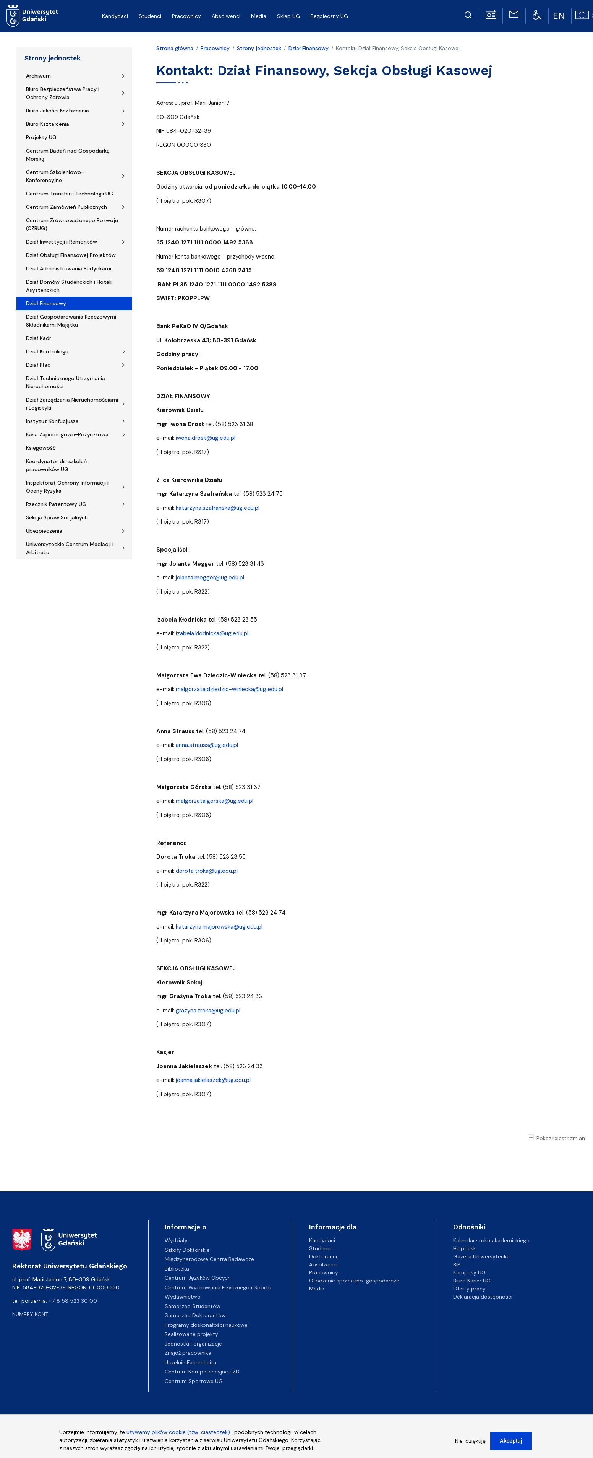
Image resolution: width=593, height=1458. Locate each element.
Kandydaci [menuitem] (115, 16)
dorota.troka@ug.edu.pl (207, 871)
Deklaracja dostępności (482, 1296)
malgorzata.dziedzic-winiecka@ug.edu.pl (229, 689)
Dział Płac (38, 364)
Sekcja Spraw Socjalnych (57, 517)
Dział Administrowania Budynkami (68, 268)
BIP (456, 1264)
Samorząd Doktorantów (195, 1315)
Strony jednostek (52, 58)
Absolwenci (323, 1264)
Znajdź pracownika (188, 1352)
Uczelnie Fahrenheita (190, 1362)
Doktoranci (323, 1256)
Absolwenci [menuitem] (226, 16)
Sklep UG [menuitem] (288, 16)
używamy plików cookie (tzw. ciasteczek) (178, 1434)
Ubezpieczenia (44, 530)
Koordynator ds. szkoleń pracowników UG (56, 465)
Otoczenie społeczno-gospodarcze (354, 1280)
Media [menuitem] (258, 16)
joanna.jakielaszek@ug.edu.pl (213, 1080)
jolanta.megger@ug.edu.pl (210, 577)
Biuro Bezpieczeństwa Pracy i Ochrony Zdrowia (62, 93)
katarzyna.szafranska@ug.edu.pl (217, 508)
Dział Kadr (38, 338)
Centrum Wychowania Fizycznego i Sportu (218, 1287)
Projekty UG (41, 137)
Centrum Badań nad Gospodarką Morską (68, 154)
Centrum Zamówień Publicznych (66, 206)
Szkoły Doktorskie (187, 1249)
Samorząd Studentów (192, 1306)
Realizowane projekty (191, 1334)
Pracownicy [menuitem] (186, 16)
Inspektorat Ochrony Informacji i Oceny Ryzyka (67, 486)
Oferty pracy (469, 1288)
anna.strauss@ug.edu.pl (207, 745)
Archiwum (38, 75)
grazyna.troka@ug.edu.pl (208, 1010)
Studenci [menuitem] (150, 16)
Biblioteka (177, 1268)
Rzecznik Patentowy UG (56, 504)
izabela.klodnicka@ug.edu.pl (212, 633)
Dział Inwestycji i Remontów (61, 241)
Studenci (320, 1248)
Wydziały (176, 1240)
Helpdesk (464, 1248)
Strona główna (174, 48)
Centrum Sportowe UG (194, 1381)
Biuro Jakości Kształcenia (57, 110)
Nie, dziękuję (470, 1443)
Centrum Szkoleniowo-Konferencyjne (55, 176)
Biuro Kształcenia (47, 123)
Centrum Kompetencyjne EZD (202, 1371)
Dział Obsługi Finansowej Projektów (71, 255)
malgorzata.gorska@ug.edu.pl (214, 801)
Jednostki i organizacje (193, 1343)
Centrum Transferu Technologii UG (69, 193)
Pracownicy (215, 48)
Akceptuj (511, 1443)
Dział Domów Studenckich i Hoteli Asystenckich (69, 285)
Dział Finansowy (46, 303)
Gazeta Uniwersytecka (481, 1256)
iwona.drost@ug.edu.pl (205, 438)
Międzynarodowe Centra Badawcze (209, 1259)
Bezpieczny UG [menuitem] (329, 16)
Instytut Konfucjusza (52, 421)
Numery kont (30, 1314)
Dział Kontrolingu (47, 351)
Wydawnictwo (183, 1296)
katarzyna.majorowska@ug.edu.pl (219, 927)
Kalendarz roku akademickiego (491, 1240)
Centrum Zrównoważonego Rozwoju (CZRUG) (72, 224)
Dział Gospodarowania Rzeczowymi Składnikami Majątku (71, 320)
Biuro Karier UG (472, 1280)
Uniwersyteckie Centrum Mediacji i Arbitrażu (69, 548)
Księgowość (41, 447)
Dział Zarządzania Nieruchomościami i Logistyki (72, 403)
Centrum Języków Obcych (198, 1277)
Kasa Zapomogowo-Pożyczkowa (67, 434)
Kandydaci (322, 1240)
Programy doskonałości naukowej (207, 1324)
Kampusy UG (469, 1272)
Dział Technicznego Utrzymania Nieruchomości (65, 382)
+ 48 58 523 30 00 (73, 1300)
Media (316, 1288)
